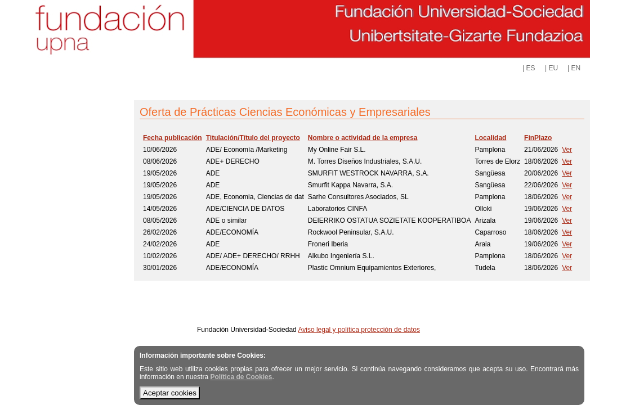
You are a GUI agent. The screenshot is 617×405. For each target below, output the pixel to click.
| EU (551, 68)
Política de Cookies (241, 377)
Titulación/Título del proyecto (253, 138)
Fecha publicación (172, 138)
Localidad (490, 138)
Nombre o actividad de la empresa (363, 138)
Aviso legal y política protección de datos (359, 330)
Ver (567, 150)
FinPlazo (538, 138)
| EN (573, 68)
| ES (528, 68)
